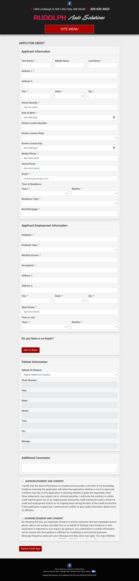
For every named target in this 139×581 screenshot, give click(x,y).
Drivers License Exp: (32, 143)
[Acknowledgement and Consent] (23, 481)
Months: (76, 188)
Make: (25, 400)
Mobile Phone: (29, 153)
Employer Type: (30, 245)
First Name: (28, 60)
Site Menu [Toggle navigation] (69, 29)
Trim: (24, 420)
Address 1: (27, 70)
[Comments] (69, 467)
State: (58, 91)
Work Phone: (28, 307)
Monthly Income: (30, 255)
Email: (25, 173)
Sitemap (73, 571)
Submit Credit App (30, 548)
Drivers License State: (33, 133)
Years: (25, 188)
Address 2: (27, 81)
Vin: (24, 431)
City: (24, 91)
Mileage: (26, 441)
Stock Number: (29, 380)
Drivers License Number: (34, 123)
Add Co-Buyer (31, 350)
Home (57, 569)
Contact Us (70, 569)
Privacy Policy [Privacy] (79, 569)
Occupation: (28, 265)
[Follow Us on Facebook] (69, 3)
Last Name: (94, 60)
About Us (63, 569)
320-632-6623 (99, 8)
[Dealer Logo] (69, 17)
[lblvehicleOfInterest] (69, 374)
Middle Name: (62, 60)
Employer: (27, 234)
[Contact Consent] (23, 518)
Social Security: (30, 102)
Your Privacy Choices (86, 571)
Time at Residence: (32, 184)
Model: (25, 410)
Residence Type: (30, 198)
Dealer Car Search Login (51, 571)
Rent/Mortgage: (30, 209)
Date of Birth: (28, 112)
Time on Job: (28, 317)
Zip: (90, 91)
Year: (24, 390)
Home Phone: (29, 163)
